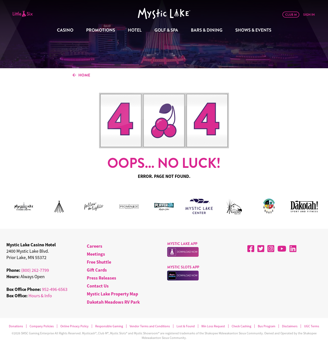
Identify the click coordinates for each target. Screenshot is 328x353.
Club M (291, 14)
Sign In (309, 14)
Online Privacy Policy (74, 326)
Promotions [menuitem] (100, 30)
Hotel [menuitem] (135, 30)
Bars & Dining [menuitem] (207, 30)
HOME (81, 75)
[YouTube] (281, 248)
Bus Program (266, 326)
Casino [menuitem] (65, 30)
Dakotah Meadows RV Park (113, 302)
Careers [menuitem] (94, 246)
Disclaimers (289, 326)
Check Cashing (241, 326)
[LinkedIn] (293, 248)
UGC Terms (311, 326)
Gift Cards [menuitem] (97, 270)
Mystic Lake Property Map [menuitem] (112, 294)
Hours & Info (40, 295)
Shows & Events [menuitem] (253, 30)
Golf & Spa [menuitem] (166, 30)
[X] (260, 248)
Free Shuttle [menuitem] (99, 262)
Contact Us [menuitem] (98, 286)
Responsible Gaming (109, 326)
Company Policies (42, 326)
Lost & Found (186, 326)
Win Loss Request (213, 326)
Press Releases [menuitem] (101, 278)
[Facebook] (250, 248)
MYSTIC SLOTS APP (183, 267)
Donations (16, 326)
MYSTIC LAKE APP (182, 243)
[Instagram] (270, 248)
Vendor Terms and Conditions (150, 326)
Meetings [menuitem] (96, 254)
